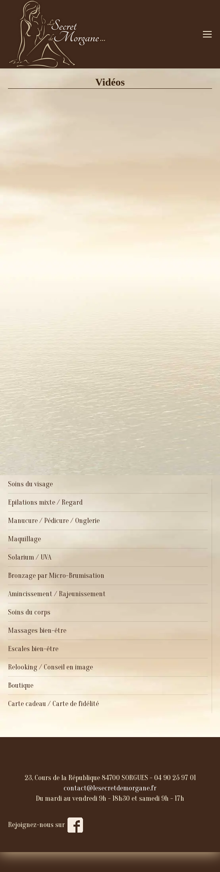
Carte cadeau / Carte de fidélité (53, 704)
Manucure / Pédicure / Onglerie (54, 521)
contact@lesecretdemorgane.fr (110, 788)
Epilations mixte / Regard (45, 502)
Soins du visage (30, 484)
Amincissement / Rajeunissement (57, 594)
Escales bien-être (33, 649)
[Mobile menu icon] (207, 34)
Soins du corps (29, 612)
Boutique (20, 685)
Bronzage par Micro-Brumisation (56, 576)
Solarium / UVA (29, 557)
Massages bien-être (37, 630)
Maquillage (24, 539)
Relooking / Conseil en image (50, 667)
